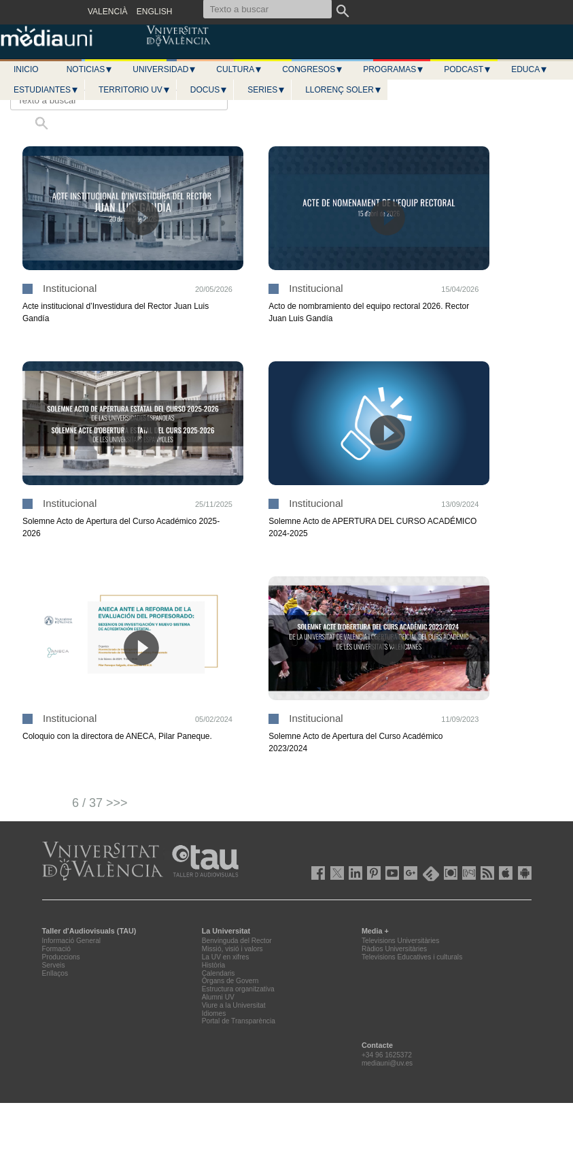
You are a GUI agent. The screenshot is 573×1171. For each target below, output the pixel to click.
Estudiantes (46, 90)
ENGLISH (155, 11)
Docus (209, 90)
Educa (529, 69)
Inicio (26, 69)
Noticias (90, 69)
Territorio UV (135, 90)
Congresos (312, 69)
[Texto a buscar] (119, 100)
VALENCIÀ (107, 11)
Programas (393, 69)
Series (266, 90)
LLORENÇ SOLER (343, 90)
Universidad (164, 69)
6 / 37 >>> (100, 803)
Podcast (467, 69)
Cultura (239, 69)
